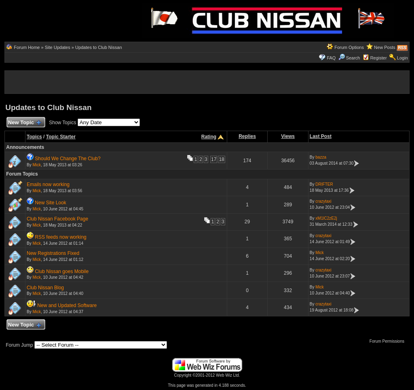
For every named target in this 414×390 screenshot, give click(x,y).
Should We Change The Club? (67, 158)
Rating (208, 137)
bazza (320, 157)
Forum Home (27, 47)
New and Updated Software (67, 305)
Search (349, 57)
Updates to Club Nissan (98, 47)
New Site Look (50, 203)
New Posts (384, 47)
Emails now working (48, 184)
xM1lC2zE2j (326, 218)
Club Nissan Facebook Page (57, 219)
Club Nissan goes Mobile (62, 271)
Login (402, 57)
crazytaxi (323, 201)
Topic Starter (61, 137)
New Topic (24, 122)
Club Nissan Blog (45, 287)
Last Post (321, 136)
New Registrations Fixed (53, 253)
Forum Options (349, 47)
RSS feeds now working (60, 237)
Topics (34, 137)
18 (221, 159)
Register (378, 57)
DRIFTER (324, 184)
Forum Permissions (389, 341)
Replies (247, 136)
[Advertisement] (66, 19)
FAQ (331, 57)
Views (288, 136)
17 (213, 159)
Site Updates (57, 47)
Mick (36, 165)
